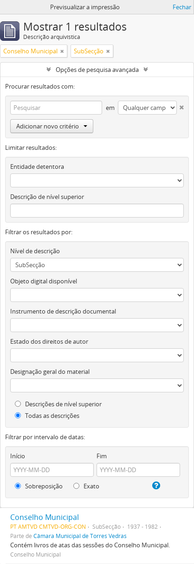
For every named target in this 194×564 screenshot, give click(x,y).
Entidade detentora (37, 166)
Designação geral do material (50, 371)
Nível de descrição (35, 251)
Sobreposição (39, 486)
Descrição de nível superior (47, 196)
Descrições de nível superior (58, 404)
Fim (102, 456)
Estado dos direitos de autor (49, 341)
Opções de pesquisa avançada (97, 69)
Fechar (182, 7)
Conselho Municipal (44, 517)
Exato (86, 486)
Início (17, 456)
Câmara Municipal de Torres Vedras (80, 535)
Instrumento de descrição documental (63, 311)
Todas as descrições (47, 415)
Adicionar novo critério (51, 126)
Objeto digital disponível (43, 281)
